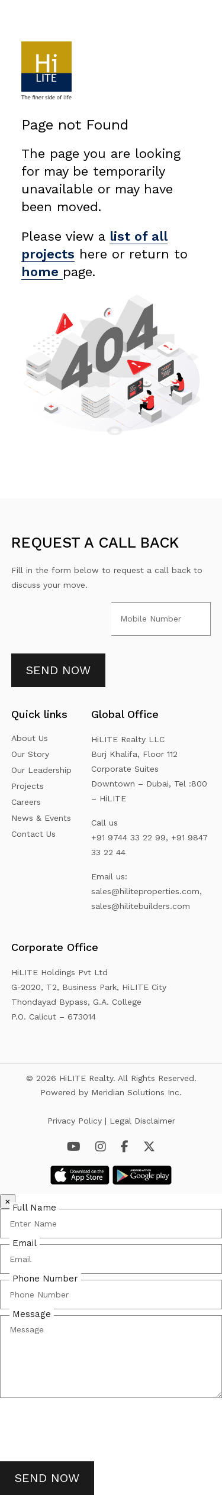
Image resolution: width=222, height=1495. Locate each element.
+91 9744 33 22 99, (129, 837)
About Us (29, 738)
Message (31, 1314)
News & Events (41, 818)
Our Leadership (41, 770)
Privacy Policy (76, 1120)
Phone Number (45, 1278)
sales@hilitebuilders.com (140, 906)
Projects (27, 786)
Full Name (34, 1207)
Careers (26, 802)
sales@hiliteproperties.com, (146, 891)
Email (24, 1243)
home (42, 271)
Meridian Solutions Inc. (136, 1092)
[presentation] (90, 1427)
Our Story (30, 754)
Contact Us (33, 834)
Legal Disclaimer (142, 1120)
